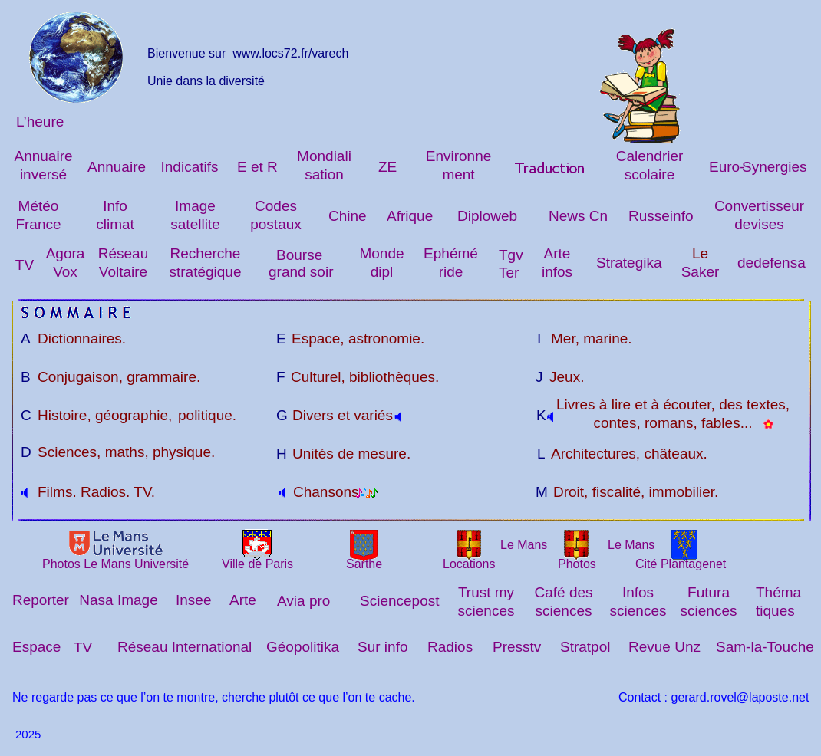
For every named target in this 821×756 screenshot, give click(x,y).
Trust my (486, 592)
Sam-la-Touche (765, 647)
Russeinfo (661, 216)
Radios (450, 647)
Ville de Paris (257, 563)
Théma (778, 592)
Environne (459, 156)
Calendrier (650, 156)
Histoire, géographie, (105, 415)
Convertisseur (759, 206)
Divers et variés (342, 415)
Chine (347, 216)
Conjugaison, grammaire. (119, 377)
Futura (708, 592)
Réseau (123, 253)
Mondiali (324, 156)
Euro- (726, 167)
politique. (207, 415)
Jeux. (566, 377)
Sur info (382, 647)
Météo (38, 206)
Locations (469, 563)
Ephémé (451, 253)
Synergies (774, 167)
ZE (387, 167)
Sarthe (364, 563)
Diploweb (487, 216)
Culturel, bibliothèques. (365, 377)
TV (24, 265)
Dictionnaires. (82, 338)
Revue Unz (664, 647)
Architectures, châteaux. (629, 453)
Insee (193, 600)
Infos (638, 592)
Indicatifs (190, 167)
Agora (65, 253)
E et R (257, 167)
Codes (276, 206)
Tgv (511, 255)
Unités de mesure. (351, 453)
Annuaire (43, 156)
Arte (557, 253)
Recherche (205, 253)
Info (115, 206)
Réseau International (184, 647)
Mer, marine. (591, 338)
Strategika (629, 263)
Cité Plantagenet (680, 563)
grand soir (301, 272)
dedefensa (771, 263)
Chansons (326, 492)
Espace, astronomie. (358, 338)
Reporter (40, 600)
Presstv (517, 647)
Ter (509, 273)
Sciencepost (400, 601)
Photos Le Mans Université (115, 563)
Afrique (410, 216)
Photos (577, 563)
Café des (563, 592)
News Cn (578, 216)
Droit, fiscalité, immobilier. (635, 492)
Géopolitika (302, 647)
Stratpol (585, 647)
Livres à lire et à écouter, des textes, (673, 404)
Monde (381, 253)
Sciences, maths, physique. (126, 452)
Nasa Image (118, 600)
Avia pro (303, 601)
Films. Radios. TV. (96, 492)
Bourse (299, 255)
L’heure (40, 121)
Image (195, 206)
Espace (36, 647)
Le (700, 253)
